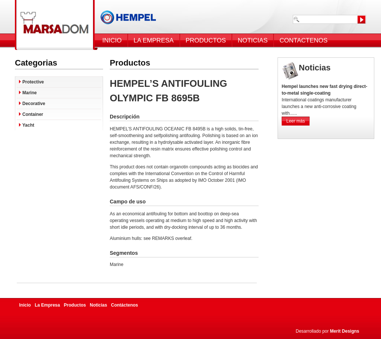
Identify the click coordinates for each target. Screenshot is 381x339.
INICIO (112, 40)
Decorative (33, 103)
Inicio (25, 305)
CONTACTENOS (303, 40)
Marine (29, 92)
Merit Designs (344, 331)
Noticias (98, 305)
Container (32, 114)
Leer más (295, 121)
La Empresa (47, 305)
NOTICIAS (253, 40)
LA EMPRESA (154, 40)
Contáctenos (124, 305)
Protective (33, 82)
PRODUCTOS (206, 40)
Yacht (28, 125)
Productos (75, 305)
